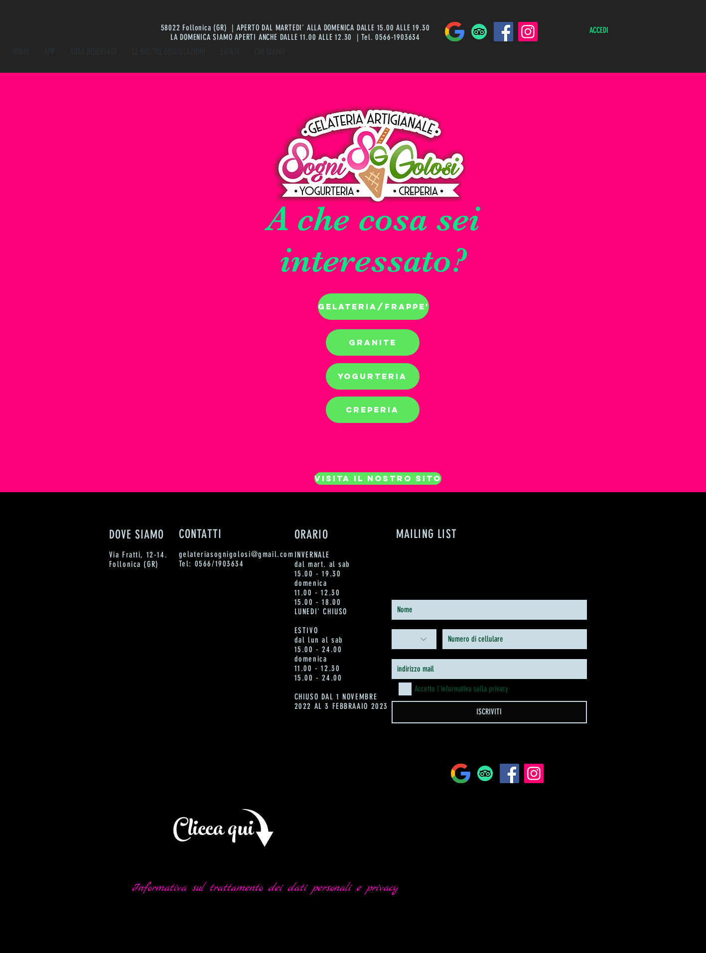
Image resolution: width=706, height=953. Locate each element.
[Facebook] (503, 31)
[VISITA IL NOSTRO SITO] (377, 478)
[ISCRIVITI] (489, 712)
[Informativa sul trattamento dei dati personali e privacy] (264, 888)
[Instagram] (528, 31)
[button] (373, 306)
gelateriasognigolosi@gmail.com (236, 554)
